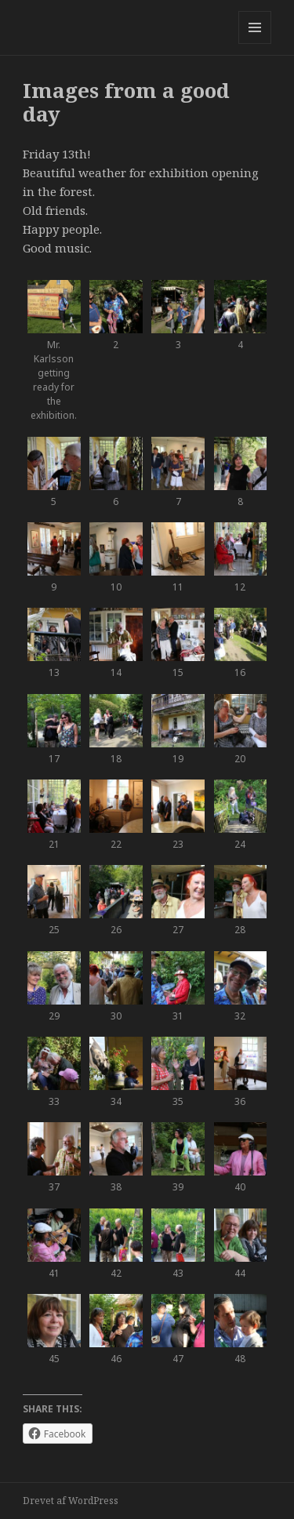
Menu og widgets (255, 43)
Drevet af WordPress (70, 1500)
